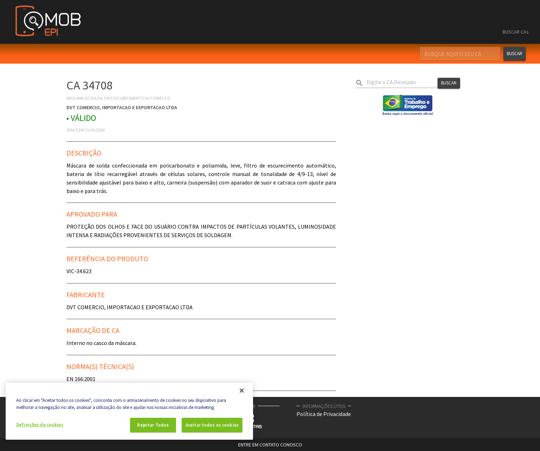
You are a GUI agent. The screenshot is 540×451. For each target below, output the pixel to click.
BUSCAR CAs (516, 32)
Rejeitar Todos (153, 425)
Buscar (514, 54)
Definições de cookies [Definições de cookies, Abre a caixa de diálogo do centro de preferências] (39, 425)
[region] (129, 411)
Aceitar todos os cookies (212, 425)
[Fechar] (242, 390)
